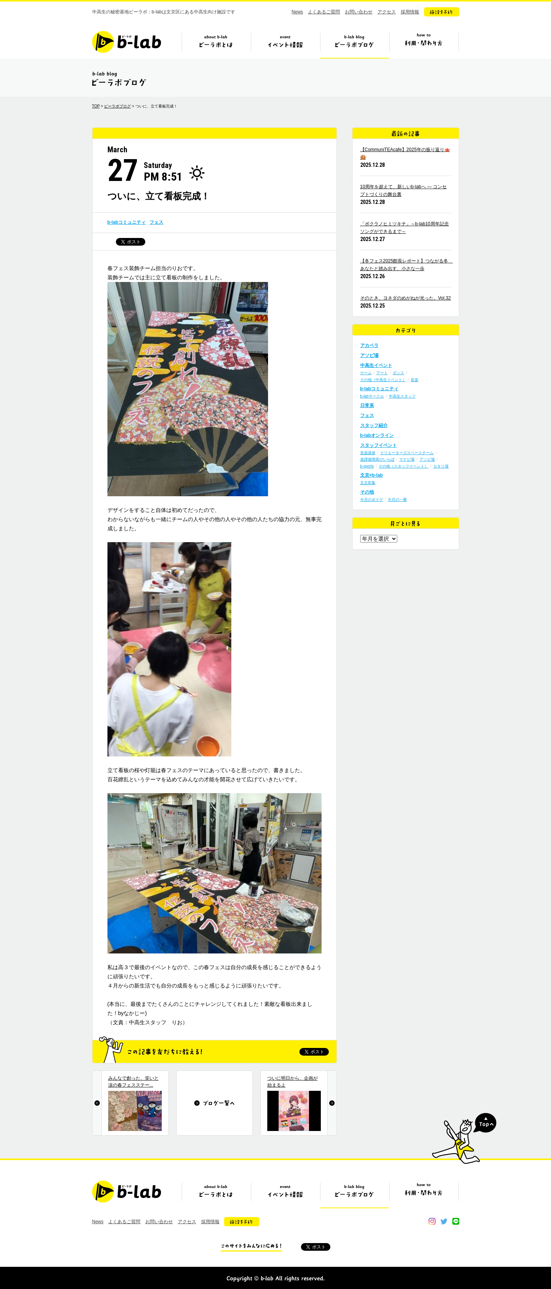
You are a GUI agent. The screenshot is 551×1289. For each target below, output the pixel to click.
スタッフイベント (378, 445)
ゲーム (366, 373)
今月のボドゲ (371, 499)
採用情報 (410, 12)
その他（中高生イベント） (383, 380)
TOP (96, 106)
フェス (156, 222)
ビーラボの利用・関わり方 (423, 45)
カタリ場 (441, 466)
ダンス (398, 373)
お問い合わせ (358, 12)
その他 (367, 492)
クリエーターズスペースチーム (407, 453)
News (297, 12)
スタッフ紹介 (374, 425)
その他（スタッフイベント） (403, 466)
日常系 (367, 405)
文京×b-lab (371, 475)
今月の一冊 (397, 499)
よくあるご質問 (324, 12)
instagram (432, 1221)
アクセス (386, 12)
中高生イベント (376, 365)
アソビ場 (369, 355)
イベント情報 (285, 45)
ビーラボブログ (354, 45)
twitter (443, 1221)
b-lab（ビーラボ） (126, 42)
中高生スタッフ (402, 396)
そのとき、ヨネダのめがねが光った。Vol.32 (405, 298)
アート (382, 373)
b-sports (367, 466)
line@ (455, 1221)
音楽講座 (367, 453)
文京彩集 (367, 483)
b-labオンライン (377, 435)
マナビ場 (406, 459)
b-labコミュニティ (126, 222)
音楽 (414, 380)
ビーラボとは (216, 45)
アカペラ (369, 345)
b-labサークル (372, 396)
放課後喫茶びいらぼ (377, 459)
